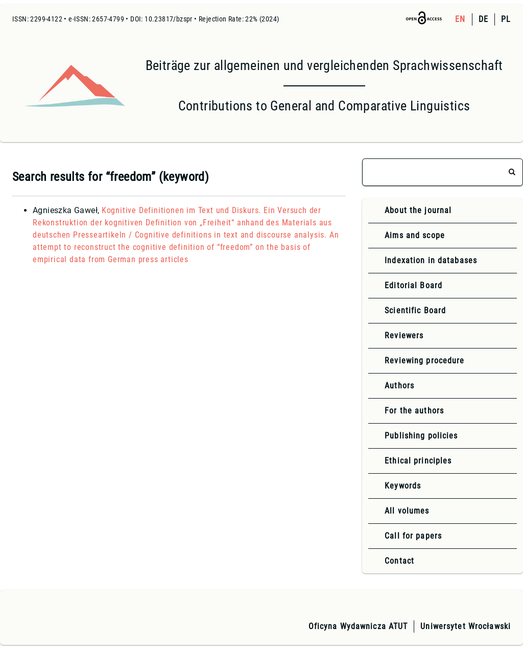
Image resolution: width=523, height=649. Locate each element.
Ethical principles (418, 461)
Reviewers (404, 335)
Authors (399, 385)
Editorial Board (413, 285)
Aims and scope (415, 235)
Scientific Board (415, 310)
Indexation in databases (431, 260)
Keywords (403, 486)
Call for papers (413, 536)
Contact (399, 561)
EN (460, 19)
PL (506, 19)
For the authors (414, 410)
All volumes (407, 511)
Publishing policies (421, 436)
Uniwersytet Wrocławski (465, 626)
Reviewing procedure (424, 360)
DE (483, 19)
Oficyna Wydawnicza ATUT (358, 626)
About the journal (418, 210)
